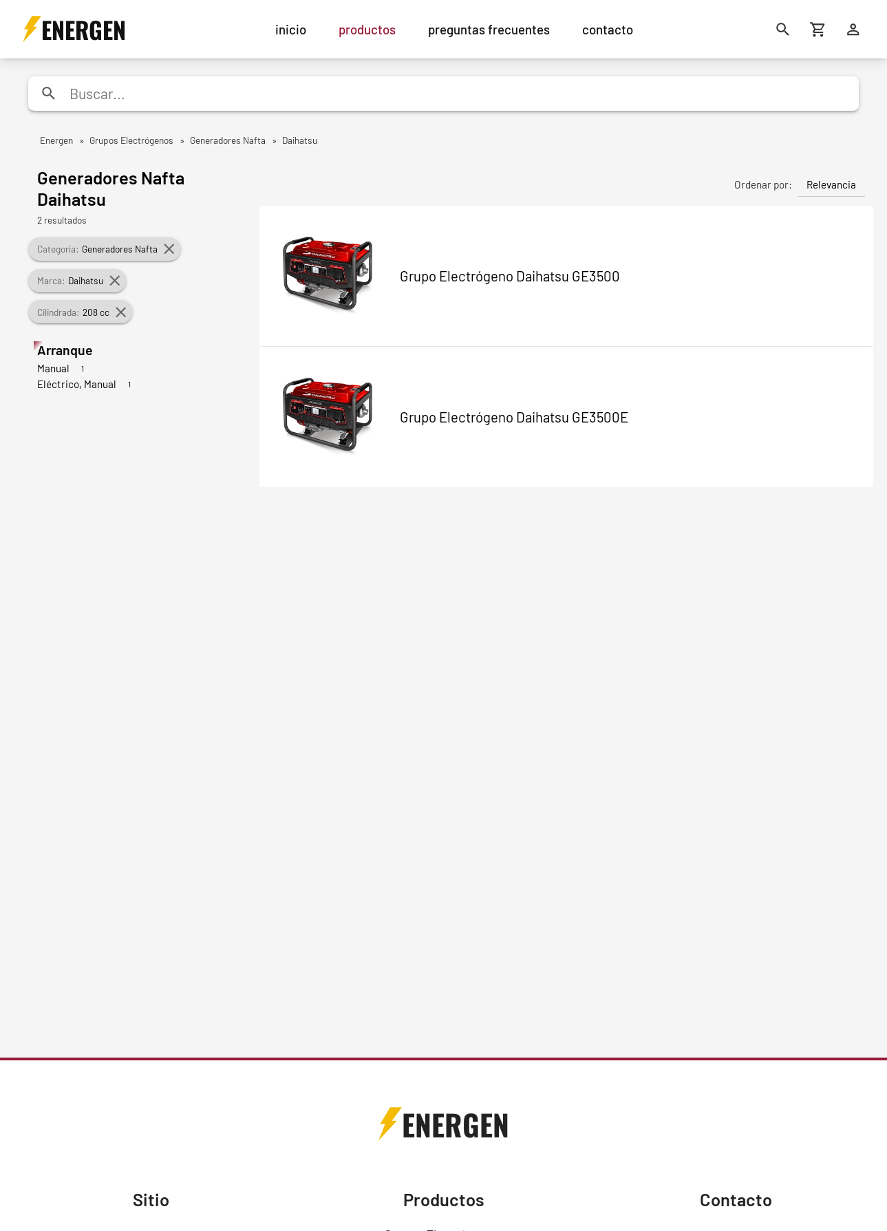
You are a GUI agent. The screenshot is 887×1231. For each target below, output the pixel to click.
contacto (607, 29)
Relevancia (831, 184)
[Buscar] (782, 29)
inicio (290, 29)
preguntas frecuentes (489, 29)
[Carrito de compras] (817, 29)
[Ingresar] (852, 29)
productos (367, 29)
